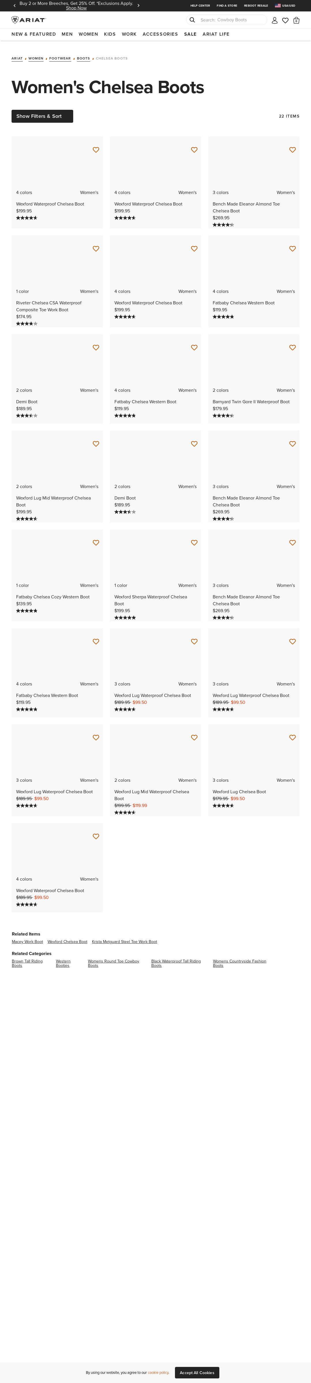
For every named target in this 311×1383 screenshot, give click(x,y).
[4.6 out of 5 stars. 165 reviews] (125, 705)
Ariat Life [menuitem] (216, 34)
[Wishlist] (285, 20)
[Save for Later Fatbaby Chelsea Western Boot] (292, 244)
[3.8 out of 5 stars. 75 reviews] (27, 319)
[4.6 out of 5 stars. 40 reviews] (224, 801)
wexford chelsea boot (67, 938)
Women (36, 54)
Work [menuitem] (129, 34)
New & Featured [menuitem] (34, 34)
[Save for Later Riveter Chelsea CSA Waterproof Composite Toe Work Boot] (96, 244)
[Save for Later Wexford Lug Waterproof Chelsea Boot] (194, 637)
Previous (14, 6)
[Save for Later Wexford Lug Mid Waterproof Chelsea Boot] (96, 440)
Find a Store (227, 5)
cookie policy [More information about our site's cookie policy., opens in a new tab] (158, 1372)
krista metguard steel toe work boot (124, 938)
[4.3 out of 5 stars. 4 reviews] (224, 220)
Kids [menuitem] (110, 34)
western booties (63, 959)
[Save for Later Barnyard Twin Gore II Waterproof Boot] (292, 343)
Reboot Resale (256, 5)
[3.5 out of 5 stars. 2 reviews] (27, 411)
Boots (83, 54)
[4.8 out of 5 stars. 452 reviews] (224, 312)
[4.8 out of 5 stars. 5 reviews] (27, 606)
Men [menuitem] (67, 34)
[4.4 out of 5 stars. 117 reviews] (224, 411)
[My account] (275, 20)
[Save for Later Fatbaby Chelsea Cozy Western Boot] (96, 538)
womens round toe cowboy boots (113, 959)
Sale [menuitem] (190, 34)
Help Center (200, 5)
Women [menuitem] (88, 34)
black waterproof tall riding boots (176, 959)
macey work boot (27, 938)
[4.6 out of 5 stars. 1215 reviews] (27, 213)
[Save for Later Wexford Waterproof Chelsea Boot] (96, 146)
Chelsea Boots (112, 54)
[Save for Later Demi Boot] (96, 343)
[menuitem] (287, 5)
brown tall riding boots (27, 959)
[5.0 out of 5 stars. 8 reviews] (125, 613)
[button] (296, 19)
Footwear (60, 54)
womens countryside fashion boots (239, 959)
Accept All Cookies (197, 1373)
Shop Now (76, 8)
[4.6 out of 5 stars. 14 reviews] (27, 514)
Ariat (17, 54)
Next (138, 6)
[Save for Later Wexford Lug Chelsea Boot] (292, 734)
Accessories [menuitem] (160, 34)
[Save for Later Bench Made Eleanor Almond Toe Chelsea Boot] (292, 146)
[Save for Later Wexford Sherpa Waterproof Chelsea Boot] (194, 538)
